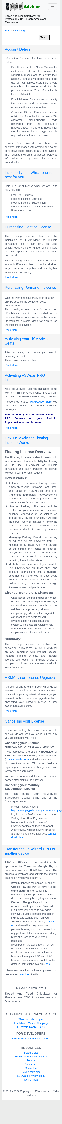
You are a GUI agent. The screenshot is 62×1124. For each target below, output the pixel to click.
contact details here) (17, 759)
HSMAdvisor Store (41, 401)
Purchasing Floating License (28, 227)
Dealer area (31, 1079)
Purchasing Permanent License (30, 287)
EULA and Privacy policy (31, 1076)
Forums (31, 1060)
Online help (31, 1064)
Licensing (19, 30)
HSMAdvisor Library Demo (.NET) (31, 1038)
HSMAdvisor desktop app (31, 1019)
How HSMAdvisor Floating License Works (26, 440)
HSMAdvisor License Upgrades (30, 677)
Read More (11, 217)
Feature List (31, 1052)
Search (44, 37)
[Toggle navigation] (52, 6)
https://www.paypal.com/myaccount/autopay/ (36, 810)
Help (8, 30)
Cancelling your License (24, 721)
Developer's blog (31, 1072)
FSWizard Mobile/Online (31, 1027)
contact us (23, 974)
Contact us (31, 1068)
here (48, 964)
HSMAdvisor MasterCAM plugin (31, 1023)
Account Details (18, 49)
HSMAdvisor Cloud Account (31, 1056)
